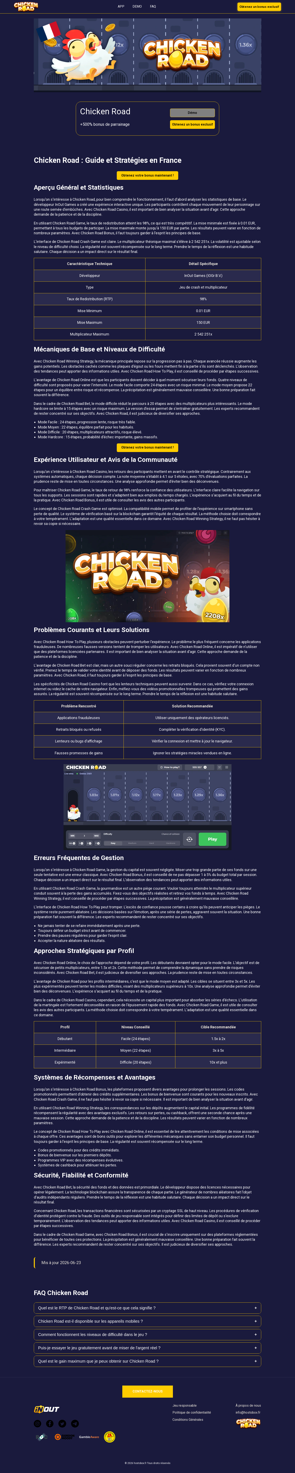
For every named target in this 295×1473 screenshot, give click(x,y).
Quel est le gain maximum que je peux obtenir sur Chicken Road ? (98, 1361)
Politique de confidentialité (191, 1412)
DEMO (137, 6)
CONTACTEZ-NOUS (148, 1391)
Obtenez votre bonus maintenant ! (147, 175)
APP (121, 6)
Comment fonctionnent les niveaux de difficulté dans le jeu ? (92, 1334)
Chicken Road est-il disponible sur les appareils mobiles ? (90, 1321)
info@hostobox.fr (248, 1412)
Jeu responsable (184, 1405)
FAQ (153, 6)
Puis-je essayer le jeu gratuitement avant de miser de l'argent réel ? (99, 1348)
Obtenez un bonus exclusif (259, 6)
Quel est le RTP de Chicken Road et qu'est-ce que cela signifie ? (96, 1308)
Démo (192, 113)
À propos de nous (248, 1405)
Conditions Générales (187, 1420)
